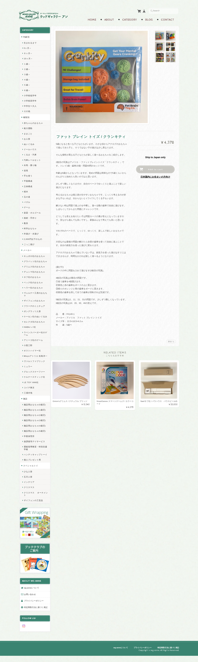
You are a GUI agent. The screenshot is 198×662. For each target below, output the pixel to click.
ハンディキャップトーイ (34, 462)
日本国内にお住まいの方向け (155, 176)
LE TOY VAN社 (31, 389)
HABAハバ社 (30, 331)
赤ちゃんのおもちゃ (33, 122)
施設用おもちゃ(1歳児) (35, 416)
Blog (149, 19)
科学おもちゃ (30, 228)
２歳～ (27, 68)
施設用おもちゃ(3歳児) (35, 427)
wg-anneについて (31, 592)
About (109, 19)
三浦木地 (28, 399)
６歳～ (27, 89)
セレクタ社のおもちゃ (34, 326)
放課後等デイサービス (34, 448)
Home (92, 19)
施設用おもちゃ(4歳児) (35, 432)
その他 (27, 110)
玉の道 (27, 196)
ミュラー (28, 373)
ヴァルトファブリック (34, 368)
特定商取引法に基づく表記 (34, 613)
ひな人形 (28, 481)
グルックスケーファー (34, 378)
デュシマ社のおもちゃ (34, 273)
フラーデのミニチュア (34, 308)
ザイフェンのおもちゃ (34, 302)
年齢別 (26, 36)
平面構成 (28, 180)
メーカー (27, 249)
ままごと (28, 133)
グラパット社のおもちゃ (34, 261)
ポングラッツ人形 (32, 313)
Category (129, 19)
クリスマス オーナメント (35, 503)
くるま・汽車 (30, 154)
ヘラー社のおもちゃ (33, 289)
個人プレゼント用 (32, 469)
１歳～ (27, 63)
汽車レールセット (32, 159)
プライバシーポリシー (33, 605)
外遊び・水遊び (31, 233)
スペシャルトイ (30, 475)
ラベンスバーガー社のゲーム (34, 337)
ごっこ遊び (29, 243)
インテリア (29, 491)
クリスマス (29, 496)
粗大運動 (28, 127)
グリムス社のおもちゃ (34, 268)
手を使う (28, 175)
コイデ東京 (29, 394)
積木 (26, 191)
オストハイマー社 (32, 355)
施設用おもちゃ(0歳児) (35, 411)
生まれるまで (30, 42)
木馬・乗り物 (30, 164)
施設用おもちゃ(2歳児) (35, 422)
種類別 (26, 116)
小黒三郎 (28, 350)
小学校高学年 (30, 100)
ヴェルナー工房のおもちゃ (34, 296)
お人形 (27, 138)
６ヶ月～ (28, 52)
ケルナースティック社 (34, 384)
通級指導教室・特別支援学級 (34, 454)
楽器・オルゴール (32, 212)
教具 (26, 222)
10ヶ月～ (28, 58)
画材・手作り (30, 217)
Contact (167, 19)
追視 (26, 170)
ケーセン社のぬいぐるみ (34, 319)
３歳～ (27, 74)
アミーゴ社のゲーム (33, 344)
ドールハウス (30, 148)
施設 (25, 405)
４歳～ (27, 79)
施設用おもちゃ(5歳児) (35, 437)
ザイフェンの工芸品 (33, 509)
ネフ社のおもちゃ (32, 279)
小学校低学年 (30, 95)
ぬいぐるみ (29, 143)
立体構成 (28, 185)
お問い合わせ (30, 599)
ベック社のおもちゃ (33, 284)
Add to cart (155, 168)
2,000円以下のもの (33, 238)
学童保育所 (29, 443)
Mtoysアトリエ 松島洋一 (34, 361)
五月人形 (28, 486)
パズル (27, 201)
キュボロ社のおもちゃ (34, 255)
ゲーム (27, 206)
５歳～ (27, 84)
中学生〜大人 (30, 105)
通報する (171, 341)
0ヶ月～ (27, 47)
